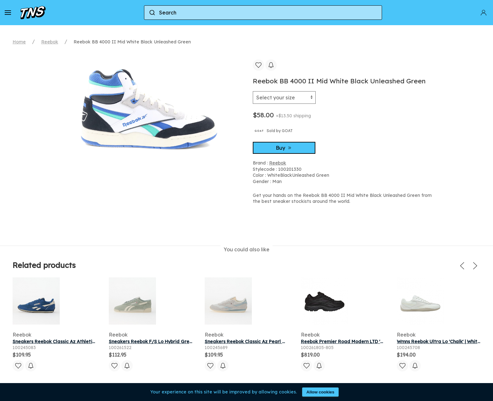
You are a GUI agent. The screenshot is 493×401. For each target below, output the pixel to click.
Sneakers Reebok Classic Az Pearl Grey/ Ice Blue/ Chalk (268, 341)
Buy (284, 148)
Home (19, 42)
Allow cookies (321, 392)
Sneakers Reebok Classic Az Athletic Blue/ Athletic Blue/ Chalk (84, 341)
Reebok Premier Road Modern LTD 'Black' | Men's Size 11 (363, 341)
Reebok (49, 42)
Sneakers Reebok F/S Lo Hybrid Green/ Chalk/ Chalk (168, 341)
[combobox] (263, 12)
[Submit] (151, 12)
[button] (8, 12)
